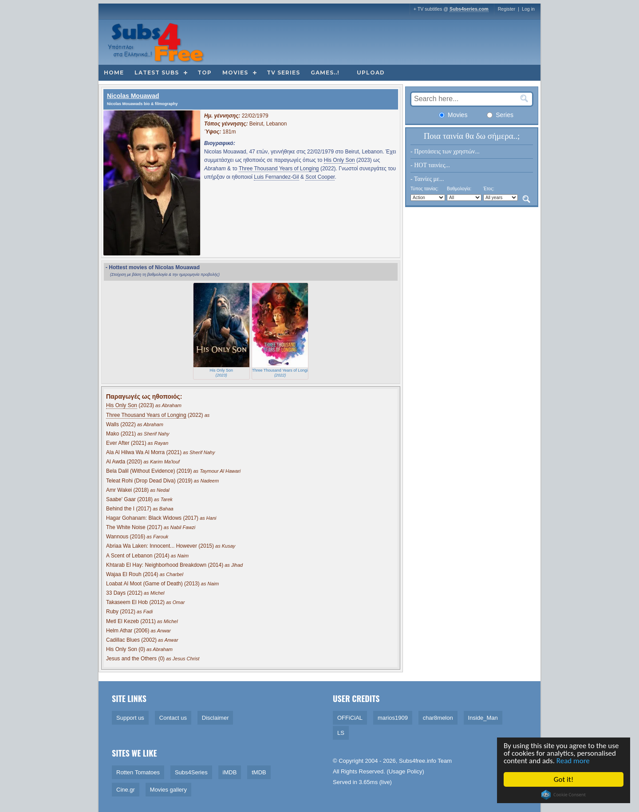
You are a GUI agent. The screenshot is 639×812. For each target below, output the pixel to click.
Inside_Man (483, 717)
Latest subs (156, 72)
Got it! (564, 779)
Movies (235, 72)
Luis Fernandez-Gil (276, 177)
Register (507, 9)
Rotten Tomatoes (138, 772)
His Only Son (339, 160)
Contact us (173, 717)
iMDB (230, 772)
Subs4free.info (417, 760)
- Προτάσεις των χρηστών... (445, 151)
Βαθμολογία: (459, 188)
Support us (130, 717)
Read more (573, 760)
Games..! (325, 72)
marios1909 (393, 717)
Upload (371, 72)
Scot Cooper (320, 177)
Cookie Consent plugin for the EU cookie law (564, 795)
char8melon (438, 717)
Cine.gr (125, 789)
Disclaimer (215, 717)
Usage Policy (405, 771)
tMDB (259, 772)
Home (114, 72)
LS (340, 733)
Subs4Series (191, 772)
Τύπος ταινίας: (424, 188)
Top (204, 72)
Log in (528, 9)
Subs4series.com (469, 9)
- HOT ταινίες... (430, 165)
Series (500, 114)
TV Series (283, 72)
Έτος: (488, 188)
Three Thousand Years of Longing (279, 168)
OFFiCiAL (350, 717)
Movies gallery (168, 789)
